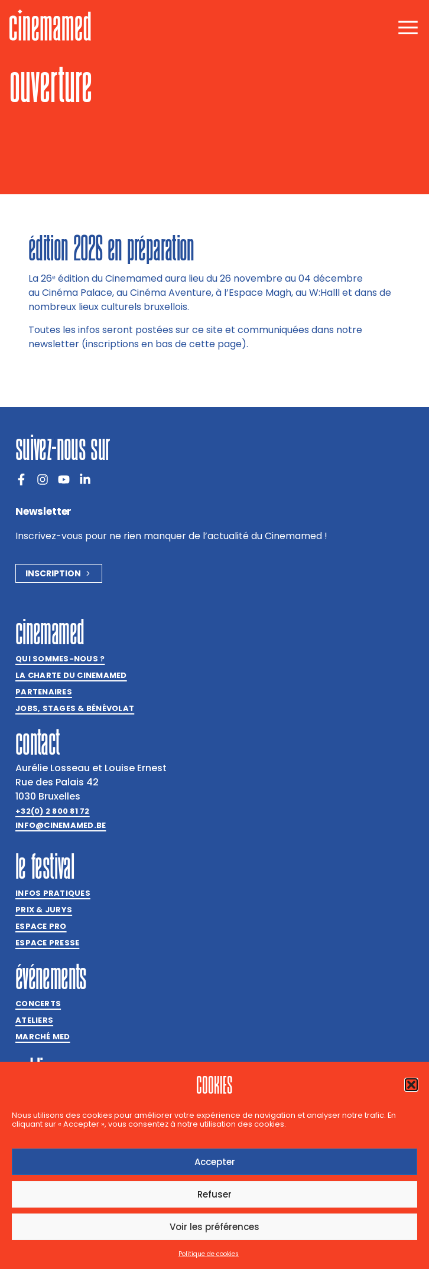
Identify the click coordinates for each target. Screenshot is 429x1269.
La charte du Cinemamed (71, 675)
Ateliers (34, 1020)
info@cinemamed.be (60, 825)
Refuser (214, 1194)
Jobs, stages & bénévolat (74, 708)
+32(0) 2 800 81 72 (52, 811)
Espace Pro (41, 926)
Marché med (42, 1036)
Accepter (214, 1162)
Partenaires (43, 691)
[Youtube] (64, 479)
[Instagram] (42, 479)
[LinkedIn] (85, 479)
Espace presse (47, 942)
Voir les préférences (214, 1227)
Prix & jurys (43, 909)
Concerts (38, 1003)
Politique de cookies (208, 1254)
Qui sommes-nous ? (60, 658)
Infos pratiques (52, 893)
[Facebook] (21, 479)
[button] (411, 1085)
